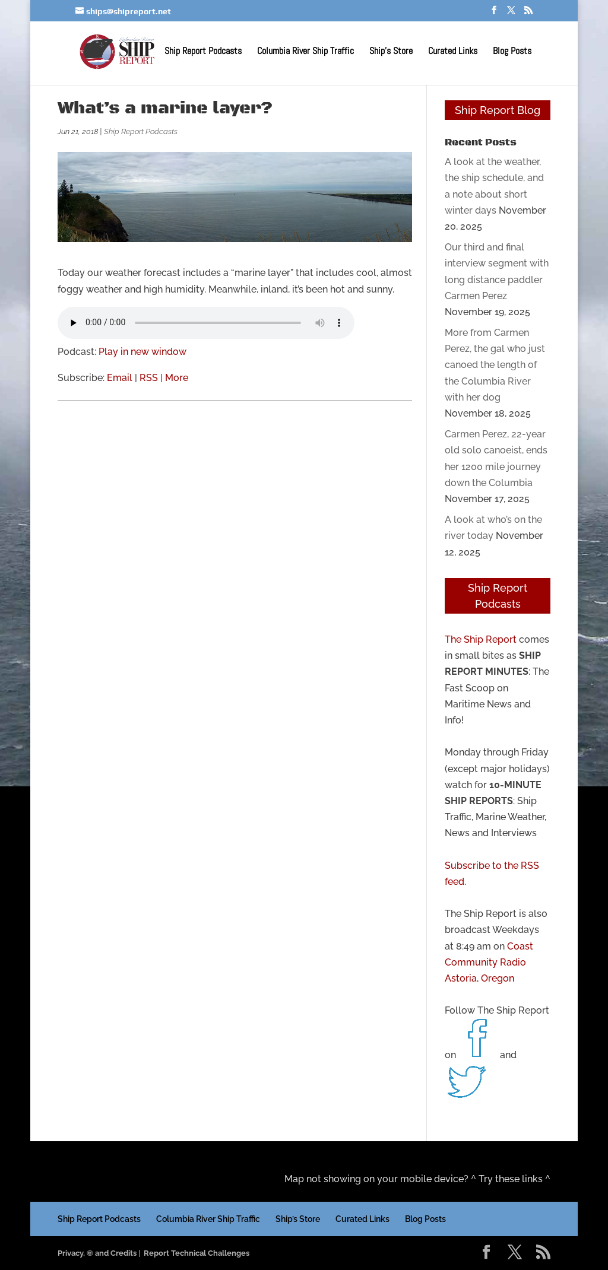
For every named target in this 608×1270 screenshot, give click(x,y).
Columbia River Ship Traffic (305, 52)
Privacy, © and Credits (97, 1253)
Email (119, 377)
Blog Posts (512, 52)
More (176, 377)
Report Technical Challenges (196, 1253)
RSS (149, 377)
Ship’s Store (391, 52)
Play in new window (142, 351)
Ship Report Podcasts (203, 52)
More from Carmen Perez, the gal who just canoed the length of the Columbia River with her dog (495, 365)
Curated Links (452, 52)
